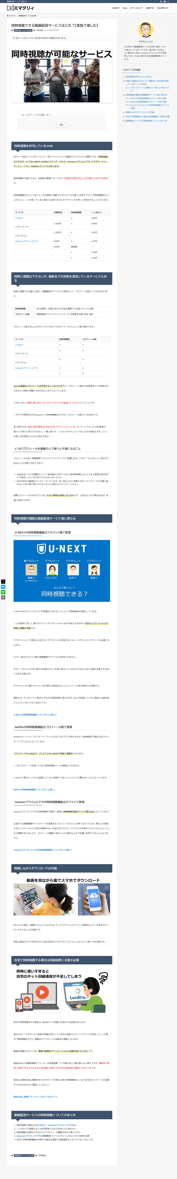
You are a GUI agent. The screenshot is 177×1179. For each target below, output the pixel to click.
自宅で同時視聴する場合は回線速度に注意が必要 (148, 116)
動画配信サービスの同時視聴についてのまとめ (146, 121)
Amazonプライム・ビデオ (26, 241)
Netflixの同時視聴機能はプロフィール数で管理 (148, 102)
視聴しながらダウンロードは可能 (140, 112)
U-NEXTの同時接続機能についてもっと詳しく (35, 715)
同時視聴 (40, 30)
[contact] (164, 1)
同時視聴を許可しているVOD (139, 77)
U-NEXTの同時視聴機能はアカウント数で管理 (148, 98)
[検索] (168, 1)
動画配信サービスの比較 (23, 30)
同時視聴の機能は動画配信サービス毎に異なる (146, 95)
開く (62, 125)
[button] (3, 582)
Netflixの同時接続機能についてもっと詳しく (35, 789)
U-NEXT (19, 218)
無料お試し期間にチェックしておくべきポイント (36, 1097)
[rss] (161, 1)
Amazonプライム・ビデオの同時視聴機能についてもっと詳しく (43, 850)
